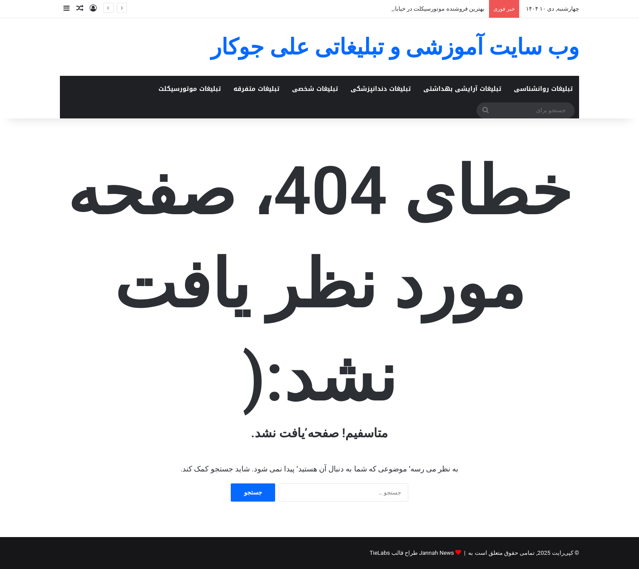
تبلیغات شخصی (315, 89)
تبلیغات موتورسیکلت (189, 89)
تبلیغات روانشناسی (543, 89)
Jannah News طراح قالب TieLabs (412, 552)
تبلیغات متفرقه (256, 89)
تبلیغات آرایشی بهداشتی (462, 89)
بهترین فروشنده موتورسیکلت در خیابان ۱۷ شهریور (423, 8)
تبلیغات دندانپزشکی (381, 89)
